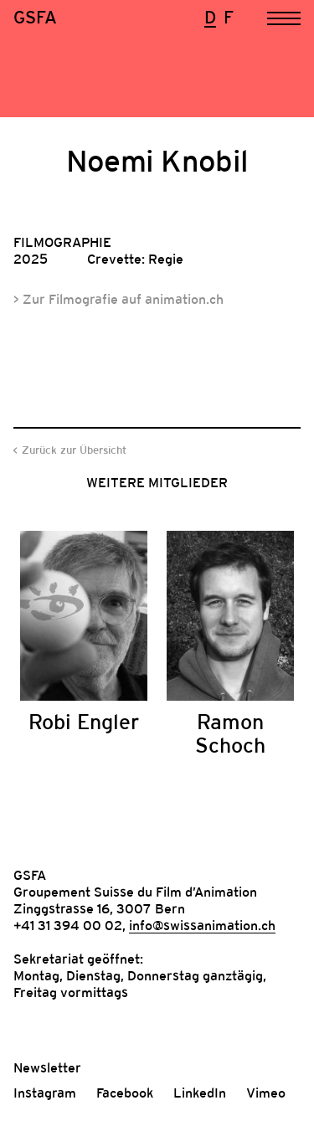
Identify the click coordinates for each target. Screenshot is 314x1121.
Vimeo (266, 1092)
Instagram (44, 1092)
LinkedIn (199, 1092)
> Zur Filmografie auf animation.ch (118, 298)
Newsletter (47, 1067)
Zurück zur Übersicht (74, 450)
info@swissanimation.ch (202, 925)
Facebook (124, 1092)
